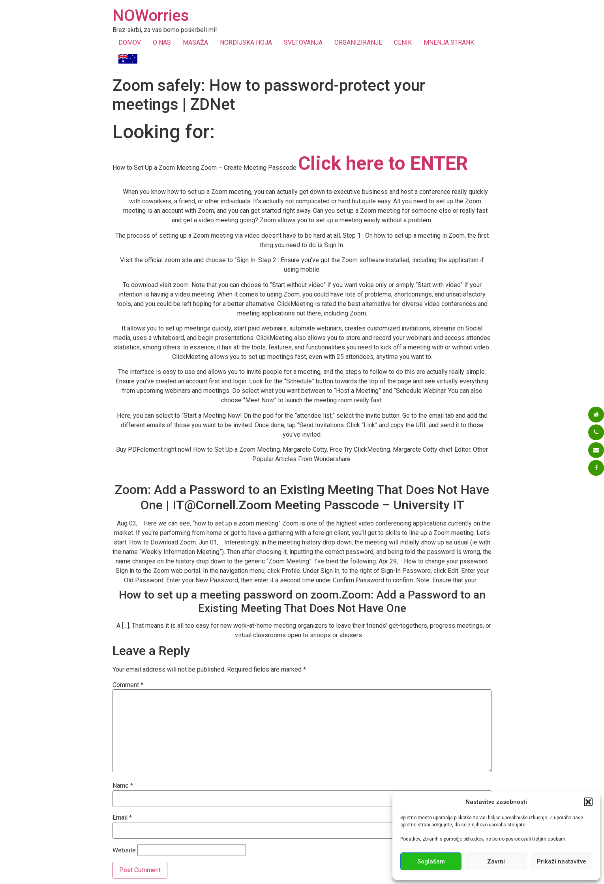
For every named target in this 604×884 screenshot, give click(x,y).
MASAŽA (195, 42)
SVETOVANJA (303, 42)
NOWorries (151, 15)
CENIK (403, 42)
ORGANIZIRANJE (358, 42)
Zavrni (496, 861)
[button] (588, 802)
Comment (128, 685)
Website (124, 850)
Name (123, 786)
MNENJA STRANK (449, 42)
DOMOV (129, 42)
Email (122, 818)
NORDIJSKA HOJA (246, 42)
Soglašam (431, 861)
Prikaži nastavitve (561, 861)
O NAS (162, 42)
